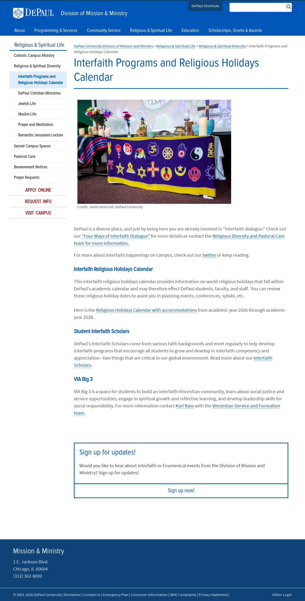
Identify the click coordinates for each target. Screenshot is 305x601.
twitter (210, 255)
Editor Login (282, 594)
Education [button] (190, 31)
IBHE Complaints (183, 594)
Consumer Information (149, 594)
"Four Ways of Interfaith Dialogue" (116, 236)
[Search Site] (260, 7)
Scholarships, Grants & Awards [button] (235, 31)
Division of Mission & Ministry (94, 14)
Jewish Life (27, 104)
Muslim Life (27, 114)
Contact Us (92, 594)
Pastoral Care (24, 157)
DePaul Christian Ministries (39, 93)
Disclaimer (72, 594)
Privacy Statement (213, 594)
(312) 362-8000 (27, 576)
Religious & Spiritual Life (39, 45)
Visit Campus (38, 213)
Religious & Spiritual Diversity (37, 66)
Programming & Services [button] (55, 31)
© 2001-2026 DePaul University (37, 594)
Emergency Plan (115, 594)
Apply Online (38, 190)
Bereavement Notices (30, 167)
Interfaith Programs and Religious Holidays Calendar (40, 79)
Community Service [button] (104, 31)
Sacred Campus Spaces (32, 146)
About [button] (19, 31)
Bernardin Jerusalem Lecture (40, 135)
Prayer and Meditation (35, 125)
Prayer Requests (26, 177)
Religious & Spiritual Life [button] (151, 31)
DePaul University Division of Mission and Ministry (113, 46)
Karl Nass (185, 406)
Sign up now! (181, 490)
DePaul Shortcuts (205, 5)
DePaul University (35, 13)
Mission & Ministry (38, 551)
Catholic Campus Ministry (34, 56)
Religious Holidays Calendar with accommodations (146, 310)
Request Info (38, 202)
